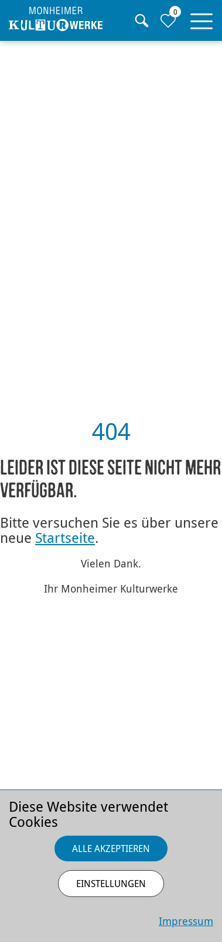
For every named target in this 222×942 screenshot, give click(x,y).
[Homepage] (56, 19)
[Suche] (141, 20)
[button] (201, 19)
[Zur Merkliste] (168, 20)
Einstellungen (111, 883)
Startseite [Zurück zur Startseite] (65, 537)
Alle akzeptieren (111, 848)
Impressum (186, 921)
